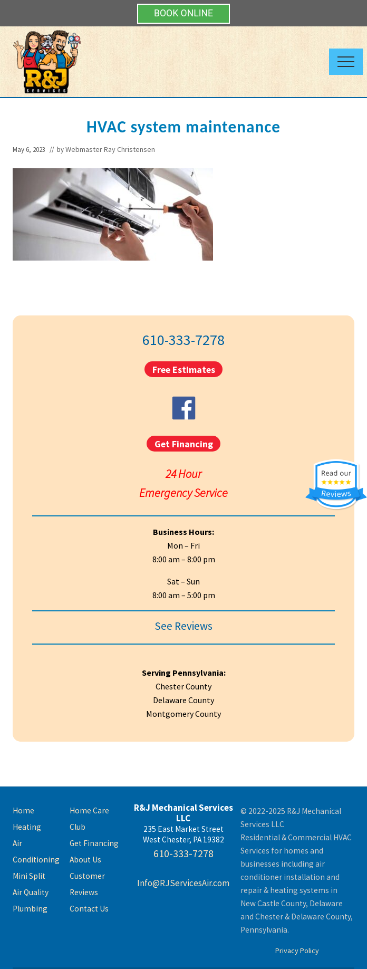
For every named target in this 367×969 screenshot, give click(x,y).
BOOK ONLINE (183, 13)
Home (23, 810)
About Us (85, 860)
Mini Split (29, 876)
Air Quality (31, 892)
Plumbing (30, 909)
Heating (27, 827)
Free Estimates (183, 369)
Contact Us (89, 909)
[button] (346, 62)
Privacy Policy (297, 950)
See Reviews (183, 626)
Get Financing (183, 443)
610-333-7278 (183, 339)
